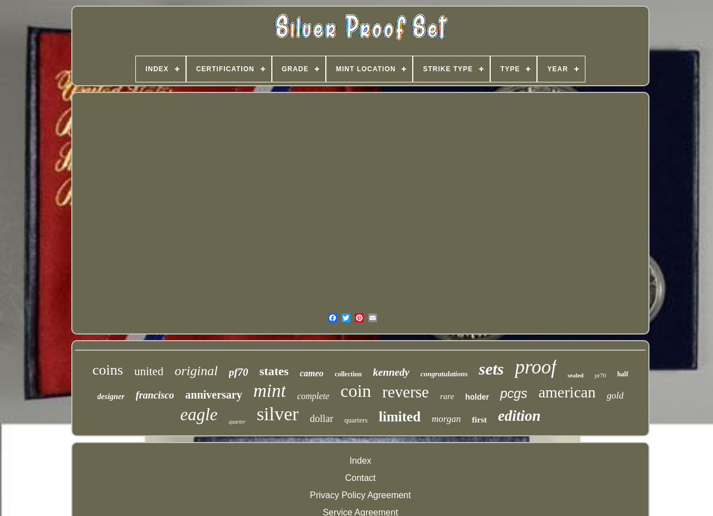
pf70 (238, 372)
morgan (446, 419)
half (622, 374)
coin (355, 391)
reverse (405, 392)
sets (491, 369)
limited (400, 416)
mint (269, 391)
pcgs (514, 393)
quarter (237, 422)
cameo (312, 373)
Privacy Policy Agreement (360, 495)
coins (107, 370)
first (479, 419)
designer (111, 396)
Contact (360, 478)
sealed (576, 375)
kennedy (391, 372)
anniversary (213, 395)
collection (348, 374)
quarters (356, 420)
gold (615, 395)
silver (278, 414)
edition (519, 415)
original (195, 370)
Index (360, 460)
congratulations (444, 374)
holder (477, 396)
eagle (199, 414)
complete (313, 396)
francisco (155, 395)
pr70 (600, 375)
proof (535, 367)
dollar (321, 418)
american (567, 392)
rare (447, 396)
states (274, 371)
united (149, 371)
